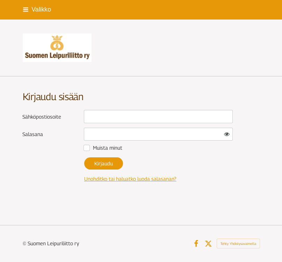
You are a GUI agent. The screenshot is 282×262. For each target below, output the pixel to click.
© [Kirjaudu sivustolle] (25, 243)
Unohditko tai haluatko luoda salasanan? (130, 179)
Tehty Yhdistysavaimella (238, 243)
